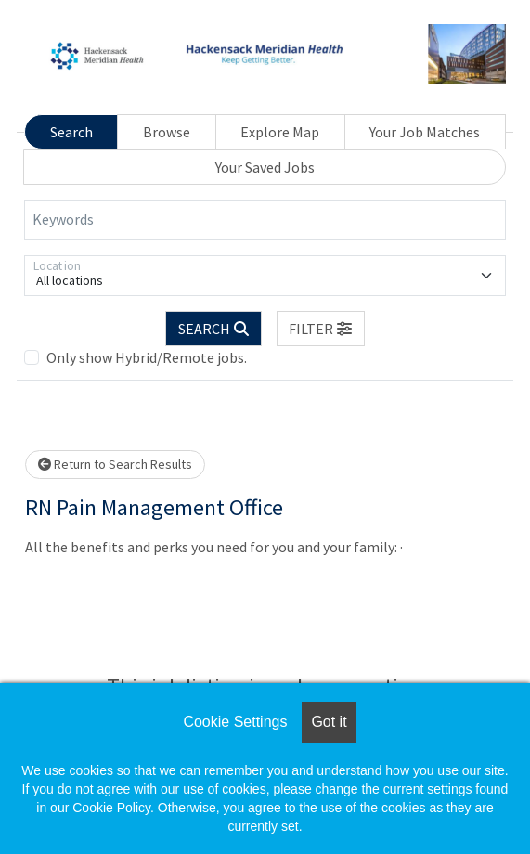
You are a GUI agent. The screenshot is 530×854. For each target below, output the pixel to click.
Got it (328, 722)
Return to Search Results (115, 464)
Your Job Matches (424, 132)
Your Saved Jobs (265, 167)
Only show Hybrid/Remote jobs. (146, 357)
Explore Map (279, 132)
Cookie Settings (235, 722)
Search (71, 132)
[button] (321, 328)
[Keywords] (265, 220)
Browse (166, 132)
